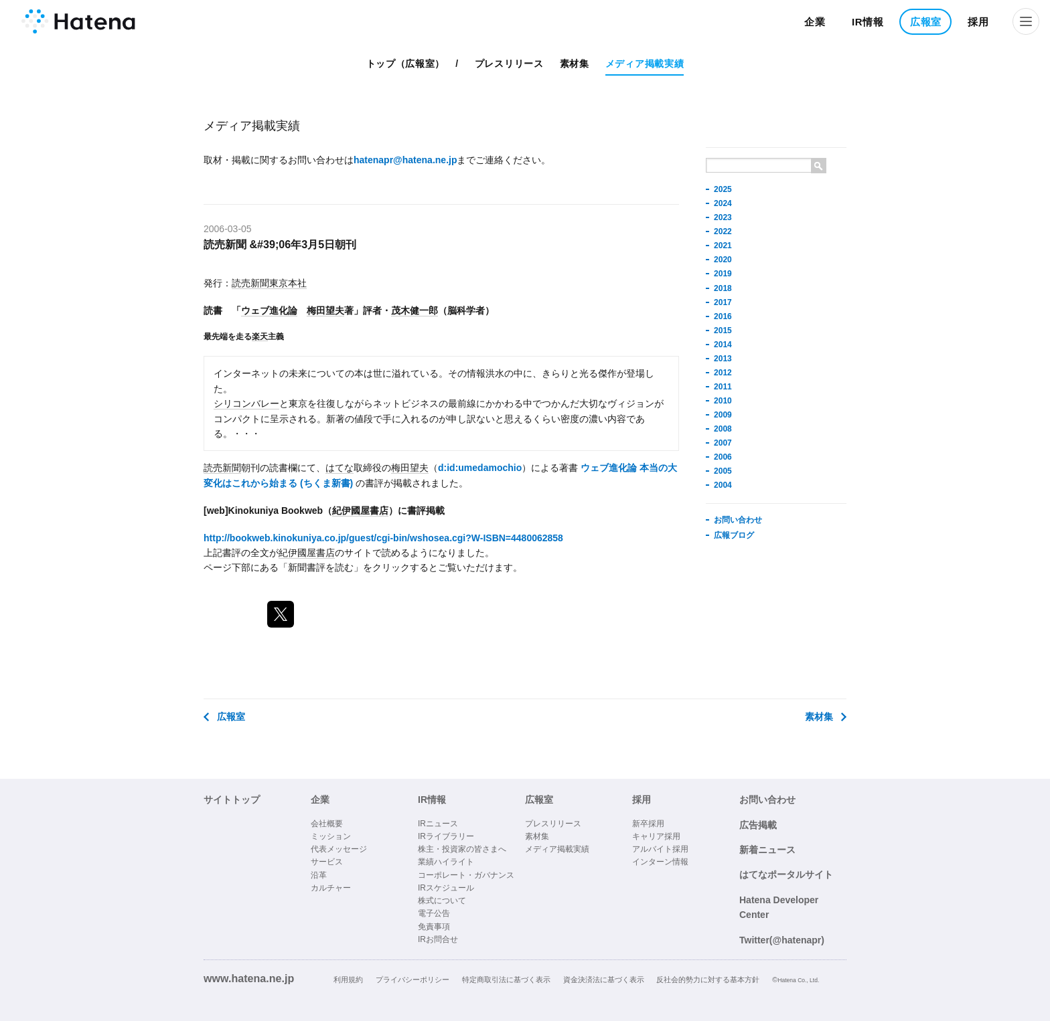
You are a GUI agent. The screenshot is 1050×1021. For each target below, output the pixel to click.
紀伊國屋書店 (360, 510)
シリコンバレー (246, 403)
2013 (723, 358)
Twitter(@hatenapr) (781, 940)
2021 (723, 245)
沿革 (319, 875)
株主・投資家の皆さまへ (462, 849)
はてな (339, 467)
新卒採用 (648, 823)
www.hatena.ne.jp (249, 978)
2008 (723, 429)
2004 (723, 485)
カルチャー (331, 888)
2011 (723, 386)
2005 (723, 471)
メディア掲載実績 (644, 63)
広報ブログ (734, 535)
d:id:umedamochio (480, 467)
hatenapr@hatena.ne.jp (405, 160)
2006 (723, 457)
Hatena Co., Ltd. (798, 980)
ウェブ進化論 (269, 310)
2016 (723, 316)
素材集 (574, 63)
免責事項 (434, 926)
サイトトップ (232, 799)
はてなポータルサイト (786, 874)
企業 (814, 21)
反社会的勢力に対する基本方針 (707, 980)
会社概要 (327, 823)
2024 (723, 203)
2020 (723, 259)
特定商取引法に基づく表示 (506, 980)
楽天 (260, 336)
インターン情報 (660, 861)
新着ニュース (767, 849)
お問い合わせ (738, 520)
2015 (723, 330)
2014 (723, 344)
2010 (723, 400)
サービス (327, 861)
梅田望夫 (325, 310)
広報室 (926, 21)
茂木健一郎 (414, 310)
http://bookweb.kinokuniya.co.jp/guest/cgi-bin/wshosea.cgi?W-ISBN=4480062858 (383, 538)
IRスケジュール (446, 888)
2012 (723, 372)
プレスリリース (509, 63)
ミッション (331, 836)
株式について (442, 900)
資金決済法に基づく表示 (603, 980)
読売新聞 (222, 467)
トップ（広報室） (405, 63)
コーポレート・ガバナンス (466, 875)
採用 (978, 21)
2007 (723, 443)
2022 (723, 231)
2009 (723, 415)
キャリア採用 (656, 836)
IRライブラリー (446, 836)
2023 (723, 217)
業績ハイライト (446, 861)
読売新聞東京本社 (269, 283)
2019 (723, 273)
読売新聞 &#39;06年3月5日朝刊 (280, 244)
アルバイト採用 (660, 849)
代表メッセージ (339, 849)
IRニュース (438, 823)
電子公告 (434, 913)
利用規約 (348, 980)
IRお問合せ (438, 939)
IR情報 (868, 21)
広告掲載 (758, 825)
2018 (723, 288)
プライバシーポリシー (412, 980)
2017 (723, 302)
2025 (723, 189)
